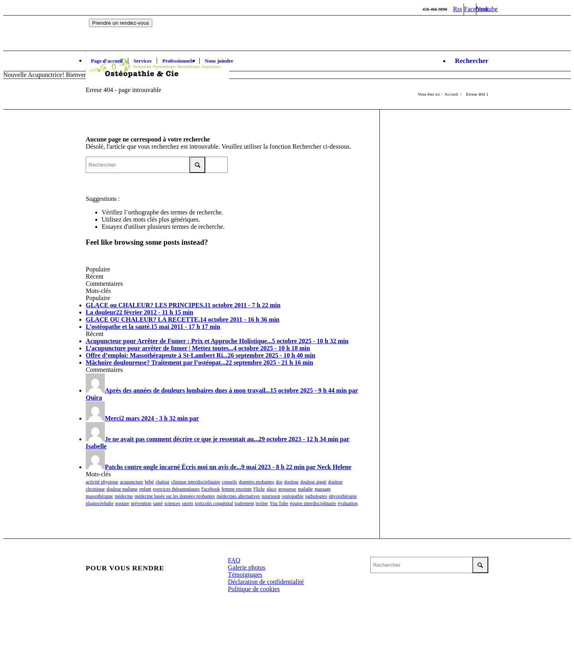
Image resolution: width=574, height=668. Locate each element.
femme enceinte (237, 489)
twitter (262, 503)
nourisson (270, 496)
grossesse (287, 489)
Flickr (259, 489)
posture (122, 503)
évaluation (348, 503)
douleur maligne (122, 489)
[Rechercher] (469, 61)
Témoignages (245, 574)
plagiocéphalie (100, 503)
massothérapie (99, 496)
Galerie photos (246, 567)
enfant (145, 489)
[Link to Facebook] (470, 9)
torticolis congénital (214, 503)
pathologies (316, 496)
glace (272, 489)
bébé (149, 482)
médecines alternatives (238, 496)
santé (158, 503)
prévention (141, 503)
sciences (172, 503)
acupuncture (132, 482)
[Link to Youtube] (482, 9)
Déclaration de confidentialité (266, 581)
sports (187, 503)
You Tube (279, 503)
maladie (305, 489)
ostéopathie (293, 496)
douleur (291, 482)
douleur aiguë (313, 482)
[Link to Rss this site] (458, 9)
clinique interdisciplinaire (195, 482)
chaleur (162, 482)
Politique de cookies (254, 588)
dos (279, 482)
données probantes (256, 482)
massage (323, 489)
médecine (124, 496)
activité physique (102, 482)
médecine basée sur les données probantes (175, 496)
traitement (244, 503)
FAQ (234, 560)
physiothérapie (343, 496)
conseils (229, 482)
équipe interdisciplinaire (313, 503)
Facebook (210, 489)
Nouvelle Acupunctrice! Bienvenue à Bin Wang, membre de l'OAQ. (89, 74)
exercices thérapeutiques (176, 489)
